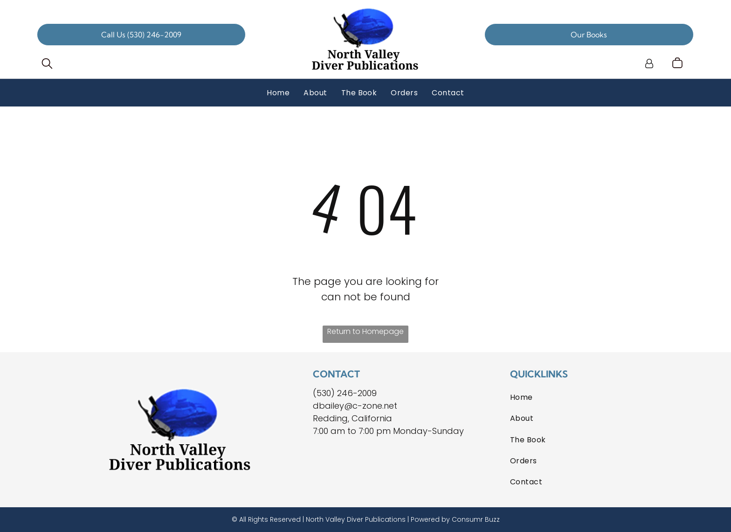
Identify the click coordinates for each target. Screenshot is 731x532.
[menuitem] (278, 93)
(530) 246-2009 (345, 393)
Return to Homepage (365, 331)
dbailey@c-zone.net (355, 405)
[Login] (649, 63)
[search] (47, 65)
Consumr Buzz (476, 519)
